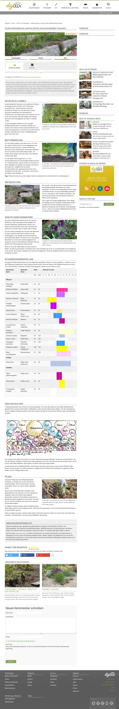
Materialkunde (9, 702)
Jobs (74, 682)
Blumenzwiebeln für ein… (102, 154)
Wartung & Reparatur (11, 682)
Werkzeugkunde (10, 699)
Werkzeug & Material (70, 8)
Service (53, 673)
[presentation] (23, 654)
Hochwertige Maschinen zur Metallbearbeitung (103, 105)
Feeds (52, 682)
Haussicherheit (9, 685)
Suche (108, 8)
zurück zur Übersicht (106, 13)
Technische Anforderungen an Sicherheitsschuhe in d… (103, 85)
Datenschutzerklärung (108, 685)
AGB (112, 687)
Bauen (95, 132)
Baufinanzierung (10, 688)
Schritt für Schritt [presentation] (14, 68)
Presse (75, 688)
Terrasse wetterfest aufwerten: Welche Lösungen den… (100, 96)
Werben (112, 690)
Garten (24, 77)
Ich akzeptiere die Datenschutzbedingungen (21, 641)
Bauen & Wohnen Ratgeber (103, 142)
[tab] (14, 66)
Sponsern (76, 691)
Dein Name (9, 613)
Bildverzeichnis (110, 682)
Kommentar (10, 617)
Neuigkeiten (97, 8)
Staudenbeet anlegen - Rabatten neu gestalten (21, 590)
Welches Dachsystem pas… (103, 134)
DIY (56, 8)
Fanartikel (53, 685)
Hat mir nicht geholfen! (30, 547)
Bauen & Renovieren (11, 676)
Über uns (76, 676)
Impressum (111, 679)
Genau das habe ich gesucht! (37, 547)
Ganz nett (32, 547)
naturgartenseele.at (21, 533)
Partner (75, 685)
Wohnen (96, 122)
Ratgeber (47, 8)
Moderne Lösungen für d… (102, 124)
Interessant (34, 547)
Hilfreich (35, 547)
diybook (76, 673)
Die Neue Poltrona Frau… (102, 144)
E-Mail (8, 637)
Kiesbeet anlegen (50, 589)
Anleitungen (34, 8)
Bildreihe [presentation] (32, 68)
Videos (85, 8)
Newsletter (53, 679)
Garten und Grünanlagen (33, 77)
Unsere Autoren (78, 679)
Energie (30, 682)
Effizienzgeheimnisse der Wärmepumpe (102, 76)
